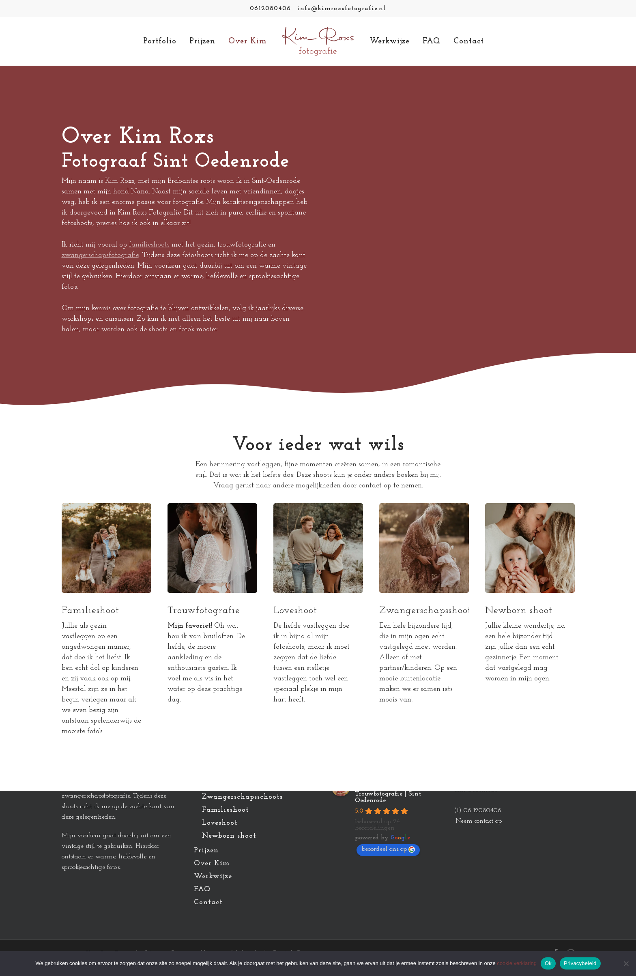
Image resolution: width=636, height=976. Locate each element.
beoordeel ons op (388, 849)
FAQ (202, 889)
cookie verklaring (517, 963)
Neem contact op (479, 821)
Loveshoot (220, 823)
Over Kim (212, 863)
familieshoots (149, 245)
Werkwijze (213, 876)
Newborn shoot (229, 836)
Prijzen (206, 850)
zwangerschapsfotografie (100, 255)
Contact (208, 902)
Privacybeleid (580, 963)
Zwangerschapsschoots (242, 797)
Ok (548, 963)
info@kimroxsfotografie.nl (341, 8)
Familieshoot (225, 810)
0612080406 (270, 8)
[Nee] (626, 963)
